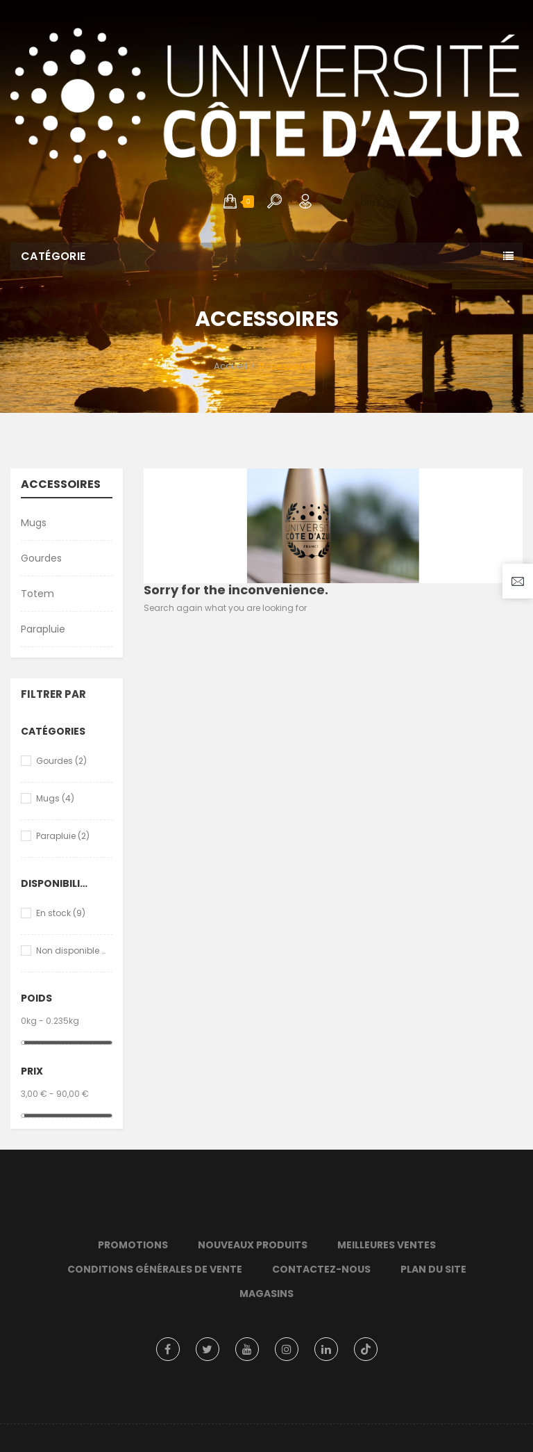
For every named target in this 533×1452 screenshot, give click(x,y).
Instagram (286, 1349)
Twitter (207, 1349)
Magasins (266, 1293)
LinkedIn (326, 1349)
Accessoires (61, 485)
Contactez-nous (321, 1269)
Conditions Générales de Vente (154, 1269)
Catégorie (53, 256)
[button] (230, 201)
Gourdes (41, 558)
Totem (37, 594)
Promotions (133, 1245)
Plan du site (433, 1269)
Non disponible (71, 950)
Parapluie (43, 629)
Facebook (168, 1349)
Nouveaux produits (252, 1245)
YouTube (247, 1349)
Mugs (33, 523)
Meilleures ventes (386, 1245)
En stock (60, 913)
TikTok (366, 1349)
